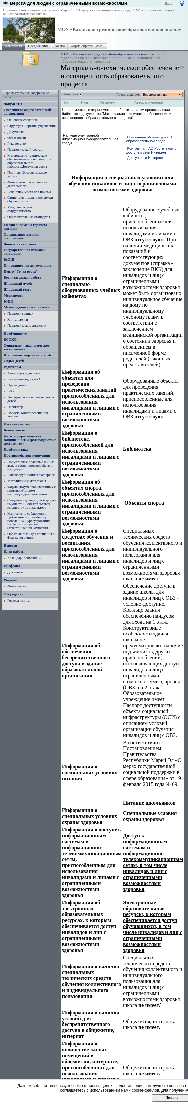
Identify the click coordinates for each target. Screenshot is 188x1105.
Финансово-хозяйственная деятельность (27, 184)
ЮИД (8, 301)
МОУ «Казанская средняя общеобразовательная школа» (119, 29)
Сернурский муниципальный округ (105, 10)
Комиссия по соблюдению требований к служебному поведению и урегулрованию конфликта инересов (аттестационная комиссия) (29, 521)
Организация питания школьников (21, 236)
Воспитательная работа (22, 277)
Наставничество (17, 424)
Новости (10, 545)
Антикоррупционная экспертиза (31, 475)
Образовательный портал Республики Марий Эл (39, 10)
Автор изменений (148, 102)
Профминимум (15, 333)
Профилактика (16, 449)
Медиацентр (14, 295)
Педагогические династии (26, 325)
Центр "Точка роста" (21, 271)
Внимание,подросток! (23, 379)
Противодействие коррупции (27, 455)
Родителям (12, 367)
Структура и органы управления (31, 126)
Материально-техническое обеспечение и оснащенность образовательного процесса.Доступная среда (29, 161)
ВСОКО (10, 339)
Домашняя (13, 46)
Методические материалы (26, 481)
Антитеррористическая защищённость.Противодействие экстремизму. (30, 439)
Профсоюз (12, 566)
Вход (168, 3)
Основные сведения (22, 120)
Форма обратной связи (87, 46)
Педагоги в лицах (20, 313)
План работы (14, 551)
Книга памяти (17, 319)
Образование (16, 137)
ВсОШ (9, 259)
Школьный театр (17, 289)
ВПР (10, 391)
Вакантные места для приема (29, 191)
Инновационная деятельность (28, 265)
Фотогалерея (16, 586)
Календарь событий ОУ (25, 558)
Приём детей (16, 385)
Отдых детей (14, 361)
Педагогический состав (24, 149)
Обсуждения (13, 594)
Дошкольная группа (20, 244)
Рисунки (10, 580)
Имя (84, 102)
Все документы (155, 94)
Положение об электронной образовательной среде (149, 139)
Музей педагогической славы (27, 307)
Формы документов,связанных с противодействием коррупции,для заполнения (31, 490)
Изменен (107, 102)
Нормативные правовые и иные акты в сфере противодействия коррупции (30, 465)
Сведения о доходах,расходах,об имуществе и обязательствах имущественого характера (31, 503)
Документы (13, 104)
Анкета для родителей (23, 373)
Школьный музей (18, 283)
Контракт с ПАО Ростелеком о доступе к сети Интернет (151, 150)
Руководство (16, 143)
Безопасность (14, 430)
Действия (71, 94)
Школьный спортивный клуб (27, 355)
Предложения (38, 46)
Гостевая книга (18, 600)
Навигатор (15, 407)
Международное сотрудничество (19, 209)
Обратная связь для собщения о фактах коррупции (31, 535)
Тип (66, 102)
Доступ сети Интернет (145, 158)
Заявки (59, 46)
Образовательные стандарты (28, 217)
